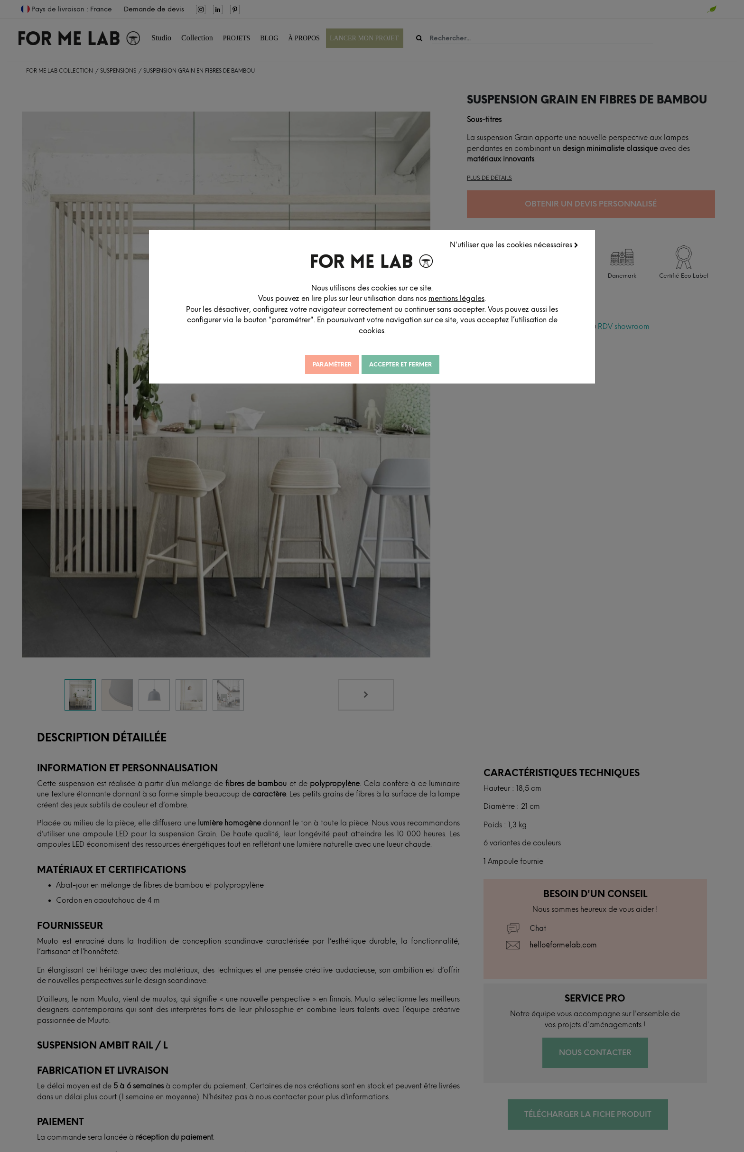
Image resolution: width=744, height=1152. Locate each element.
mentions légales (472, 298)
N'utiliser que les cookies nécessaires (515, 244)
